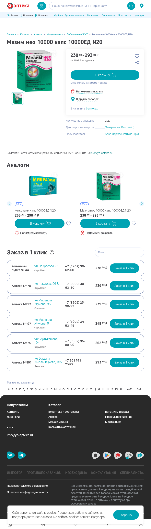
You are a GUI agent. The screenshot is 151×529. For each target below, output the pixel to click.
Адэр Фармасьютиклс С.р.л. (122, 124)
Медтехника (113, 419)
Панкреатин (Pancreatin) (119, 117)
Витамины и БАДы (117, 409)
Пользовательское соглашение (27, 483)
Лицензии (13, 414)
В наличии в (84, 98)
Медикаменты (55, 24)
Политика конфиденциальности (27, 489)
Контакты (13, 409)
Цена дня (139, 15)
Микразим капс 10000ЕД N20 (33, 200)
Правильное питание (118, 414)
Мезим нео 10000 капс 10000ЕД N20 (102, 200)
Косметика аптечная (62, 424)
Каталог (24, 24)
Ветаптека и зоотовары (63, 409)
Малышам (93, 15)
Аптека (38, 24)
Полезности (108, 15)
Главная (11, 24)
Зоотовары (124, 15)
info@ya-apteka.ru (101, 143)
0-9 (21, 387)
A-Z (10, 387)
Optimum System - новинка (69, 15)
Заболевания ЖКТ (77, 24)
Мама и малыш (58, 419)
